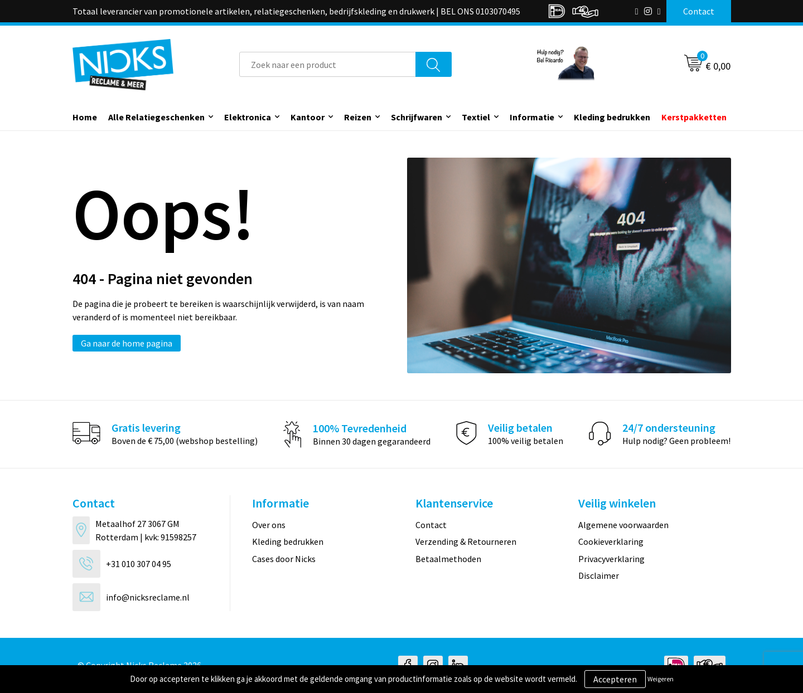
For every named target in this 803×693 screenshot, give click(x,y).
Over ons (269, 524)
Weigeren (660, 679)
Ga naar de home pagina (126, 343)
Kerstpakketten (694, 117)
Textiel (476, 117)
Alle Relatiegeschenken (156, 117)
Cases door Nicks (284, 558)
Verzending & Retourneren (465, 541)
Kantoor (308, 117)
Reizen (357, 117)
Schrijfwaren (416, 117)
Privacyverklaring (611, 558)
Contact (431, 524)
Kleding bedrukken (612, 117)
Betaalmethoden (448, 558)
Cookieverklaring (611, 541)
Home (84, 117)
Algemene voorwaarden (623, 524)
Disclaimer (598, 575)
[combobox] (327, 64)
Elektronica (247, 117)
